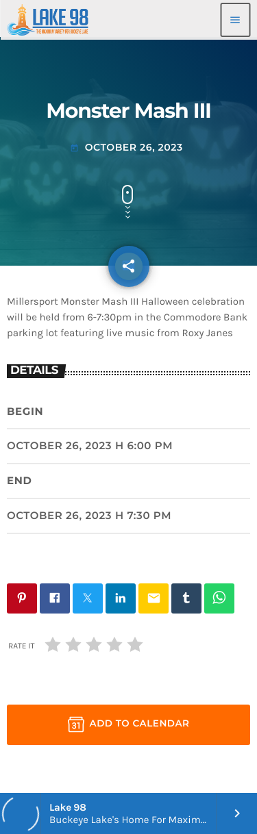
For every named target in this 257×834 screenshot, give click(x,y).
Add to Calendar (129, 724)
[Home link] (47, 20)
